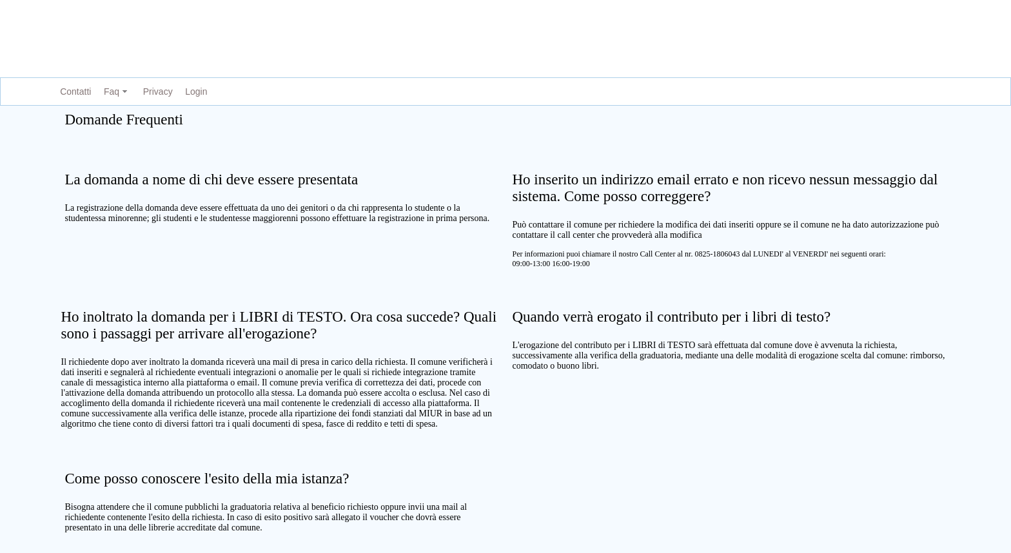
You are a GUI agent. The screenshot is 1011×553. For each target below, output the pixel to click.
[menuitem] (73, 92)
